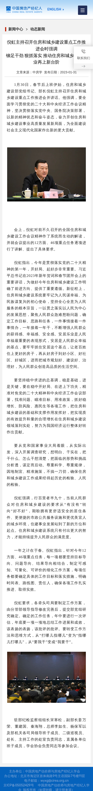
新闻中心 (15, 29)
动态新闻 (37, 29)
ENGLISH (54, 9)
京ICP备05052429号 (18, 785)
